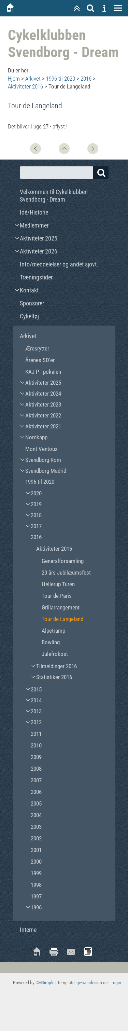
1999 (36, 873)
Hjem (14, 78)
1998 (36, 884)
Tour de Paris (57, 595)
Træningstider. (37, 277)
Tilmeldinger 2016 (56, 666)
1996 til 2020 (60, 78)
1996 (36, 907)
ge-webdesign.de (92, 982)
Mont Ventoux (41, 448)
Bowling (51, 642)
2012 (36, 722)
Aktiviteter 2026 (38, 251)
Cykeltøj (29, 316)
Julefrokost (55, 653)
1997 (36, 896)
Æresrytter (37, 348)
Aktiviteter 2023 (43, 404)
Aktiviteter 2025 (38, 238)
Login (116, 982)
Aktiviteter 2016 (25, 86)
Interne (28, 929)
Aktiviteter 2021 (43, 426)
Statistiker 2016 (54, 677)
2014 (36, 700)
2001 (36, 850)
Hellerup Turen (58, 584)
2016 (86, 78)
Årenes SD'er (40, 360)
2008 (36, 768)
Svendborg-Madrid (45, 470)
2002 (36, 838)
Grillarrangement (61, 607)
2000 (36, 861)
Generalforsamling (63, 561)
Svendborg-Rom (43, 459)
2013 (36, 711)
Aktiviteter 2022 (43, 415)
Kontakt (29, 290)
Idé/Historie (34, 212)
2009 (36, 757)
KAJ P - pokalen (43, 371)
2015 (36, 689)
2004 (36, 815)
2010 (36, 745)
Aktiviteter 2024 (43, 393)
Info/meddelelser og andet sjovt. (59, 264)
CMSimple (44, 982)
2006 (36, 791)
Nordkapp (36, 437)
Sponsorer (32, 303)
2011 (36, 733)
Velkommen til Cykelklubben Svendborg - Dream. (54, 195)
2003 (36, 826)
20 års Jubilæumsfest (66, 572)
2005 (36, 803)
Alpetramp (53, 630)
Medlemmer (34, 225)
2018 (36, 515)
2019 (36, 504)
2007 (36, 780)
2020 (36, 493)
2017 (36, 526)
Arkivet (33, 78)
